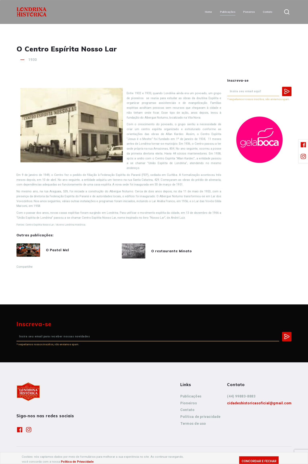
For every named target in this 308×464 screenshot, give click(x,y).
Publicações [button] (227, 11)
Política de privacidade (200, 417)
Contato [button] (267, 11)
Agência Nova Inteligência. (136, 455)
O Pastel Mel (57, 250)
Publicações (191, 396)
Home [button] (208, 11)
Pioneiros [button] (249, 11)
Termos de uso (193, 423)
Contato (187, 410)
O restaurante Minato (171, 251)
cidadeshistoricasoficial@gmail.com (259, 403)
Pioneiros (188, 403)
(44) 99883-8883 (241, 396)
